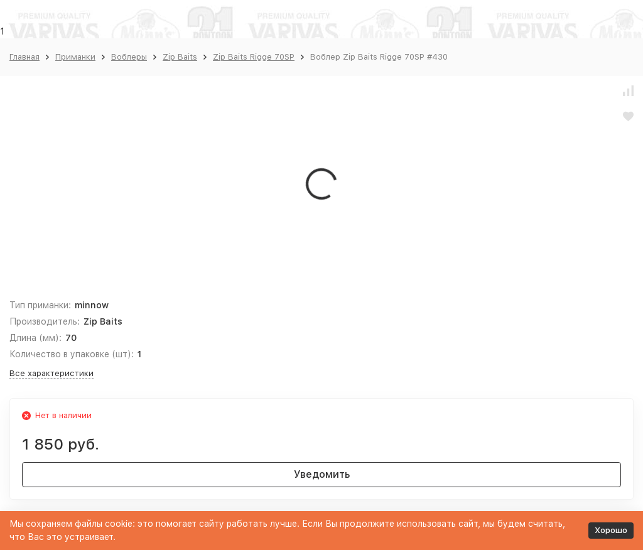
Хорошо (611, 530)
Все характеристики (51, 373)
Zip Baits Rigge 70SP (253, 57)
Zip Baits (180, 57)
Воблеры (129, 57)
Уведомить (322, 474)
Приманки (75, 57)
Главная (24, 57)
